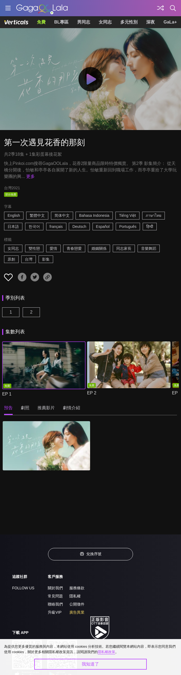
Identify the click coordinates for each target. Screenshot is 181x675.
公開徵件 (76, 604)
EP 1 (6, 394)
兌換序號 (91, 554)
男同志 (83, 22)
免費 (41, 22)
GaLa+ (170, 22)
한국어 (34, 226)
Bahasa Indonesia (94, 215)
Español (103, 226)
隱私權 (75, 596)
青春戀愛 (74, 248)
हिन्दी (149, 226)
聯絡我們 (55, 604)
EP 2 (91, 393)
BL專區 (61, 22)
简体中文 (62, 215)
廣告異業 (76, 612)
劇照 (25, 407)
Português (127, 226)
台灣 (28, 259)
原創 (11, 259)
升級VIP (55, 612)
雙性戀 (34, 248)
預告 (8, 407)
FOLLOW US (23, 588)
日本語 (13, 226)
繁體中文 (37, 215)
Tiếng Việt (127, 215)
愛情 (53, 248)
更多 (30, 176)
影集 (46, 259)
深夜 (150, 22)
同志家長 (123, 248)
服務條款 (76, 588)
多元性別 (129, 22)
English (14, 215)
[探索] (160, 8)
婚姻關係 (99, 248)
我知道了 (90, 664)
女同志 (105, 22)
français (56, 226)
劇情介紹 (71, 407)
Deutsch (79, 226)
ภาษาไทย (153, 215)
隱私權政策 (106, 652)
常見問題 (55, 596)
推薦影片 (46, 407)
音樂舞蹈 (148, 248)
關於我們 (55, 588)
